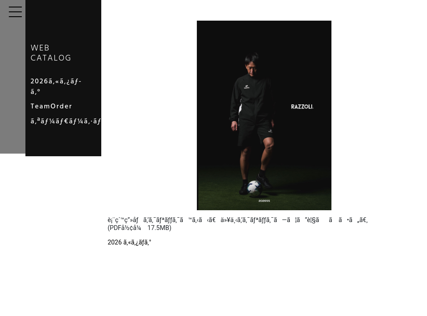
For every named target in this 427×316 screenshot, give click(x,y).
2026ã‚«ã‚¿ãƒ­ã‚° (69, 89)
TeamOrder (61, 104)
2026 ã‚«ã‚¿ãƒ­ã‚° (168, 242)
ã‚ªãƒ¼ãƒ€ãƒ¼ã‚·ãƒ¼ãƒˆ (84, 119)
